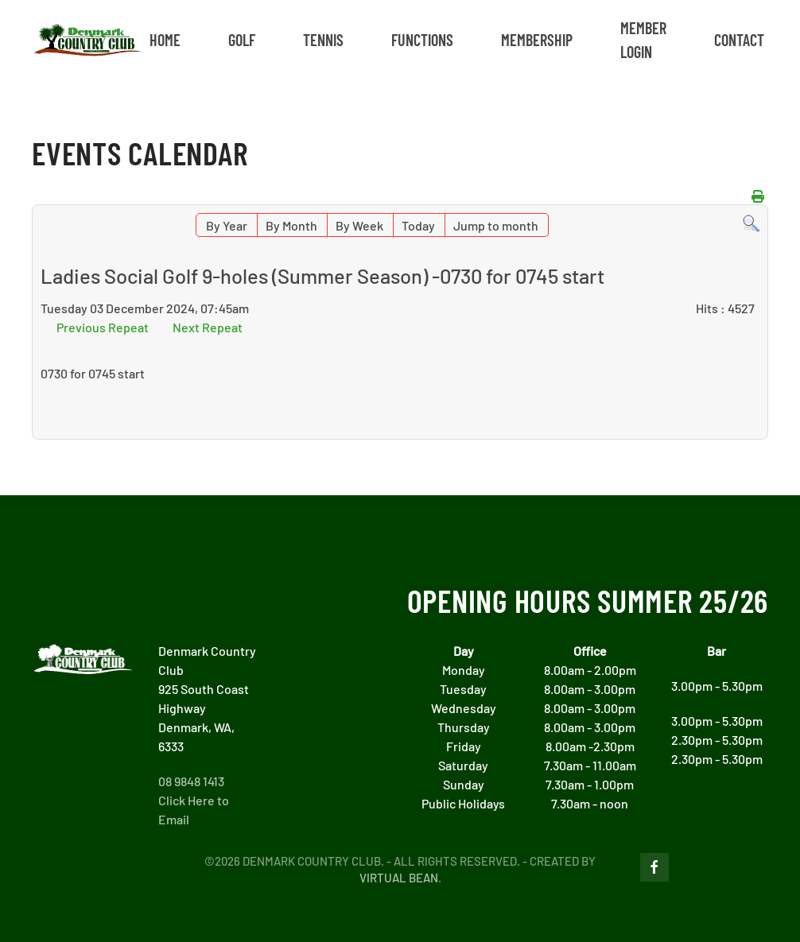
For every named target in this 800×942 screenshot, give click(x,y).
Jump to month (495, 225)
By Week (359, 225)
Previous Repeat (102, 327)
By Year (226, 225)
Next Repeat (208, 327)
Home (165, 39)
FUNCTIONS (422, 39)
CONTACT (739, 39)
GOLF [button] (241, 39)
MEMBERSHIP (537, 39)
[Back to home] (89, 39)
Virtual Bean (398, 877)
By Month (291, 225)
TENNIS (323, 39)
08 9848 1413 (191, 781)
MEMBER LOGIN (643, 39)
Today (418, 225)
